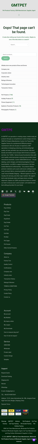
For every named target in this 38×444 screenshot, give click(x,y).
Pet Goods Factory (26, 424)
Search (6, 58)
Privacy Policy (8, 290)
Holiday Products (6, 98)
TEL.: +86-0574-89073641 (8, 394)
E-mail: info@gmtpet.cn (8, 391)
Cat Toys (6, 229)
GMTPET (19, 5)
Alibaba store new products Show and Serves (14, 65)
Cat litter (6, 233)
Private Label (7, 352)
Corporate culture (6, 73)
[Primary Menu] (19, 15)
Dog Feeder (7, 222)
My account (7, 314)
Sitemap (3, 421)
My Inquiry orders (9, 321)
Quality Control (8, 264)
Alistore (17, 421)
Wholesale (7, 348)
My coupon (7, 325)
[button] (33, 439)
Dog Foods (7, 215)
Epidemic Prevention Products (9, 106)
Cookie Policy (8, 293)
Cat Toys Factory (14, 424)
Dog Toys (6, 211)
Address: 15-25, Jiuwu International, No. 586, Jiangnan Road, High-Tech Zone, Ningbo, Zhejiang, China (18, 399)
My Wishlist (7, 317)
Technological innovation (8, 84)
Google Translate (8, 195)
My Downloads (8, 328)
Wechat (3, 383)
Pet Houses (7, 244)
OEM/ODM (7, 345)
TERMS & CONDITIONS (10, 286)
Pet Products (5, 95)
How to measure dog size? (11, 332)
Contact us (7, 297)
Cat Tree (6, 226)
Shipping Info (5, 380)
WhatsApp (4, 387)
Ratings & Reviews (6, 80)
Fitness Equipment (6, 102)
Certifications (7, 268)
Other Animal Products (10, 248)
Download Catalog (6, 376)
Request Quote (5, 373)
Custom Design (8, 356)
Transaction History (6, 88)
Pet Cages (7, 240)
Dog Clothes (7, 208)
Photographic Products (7, 109)
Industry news (5, 76)
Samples (6, 359)
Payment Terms (5, 404)
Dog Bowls (7, 218)
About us (6, 257)
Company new (5, 69)
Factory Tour (7, 260)
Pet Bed (6, 237)
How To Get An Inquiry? (10, 336)
